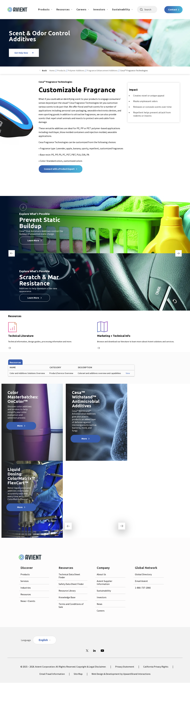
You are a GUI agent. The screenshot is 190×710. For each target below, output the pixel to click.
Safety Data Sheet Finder (71, 583)
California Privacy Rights (155, 666)
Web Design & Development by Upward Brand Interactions (121, 673)
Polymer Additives (76, 70)
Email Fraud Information (52, 673)
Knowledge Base (67, 597)
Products (44, 9)
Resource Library (67, 590)
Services (24, 581)
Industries (25, 587)
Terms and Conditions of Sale (71, 605)
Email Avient (141, 581)
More (20, 426)
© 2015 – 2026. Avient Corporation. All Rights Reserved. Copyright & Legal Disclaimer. (63, 666)
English (43, 639)
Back (44, 70)
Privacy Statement (124, 666)
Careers (81, 9)
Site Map (78, 673)
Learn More (33, 240)
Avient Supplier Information (104, 582)
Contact (172, 9)
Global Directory (143, 574)
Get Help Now (21, 53)
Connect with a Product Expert (59, 169)
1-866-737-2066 (143, 587)
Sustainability (121, 9)
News (99, 603)
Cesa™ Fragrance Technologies (134, 70)
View (128, 373)
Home (52, 70)
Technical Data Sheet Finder (69, 576)
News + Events (27, 601)
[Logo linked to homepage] (17, 10)
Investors (99, 9)
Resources (63, 9)
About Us (101, 574)
